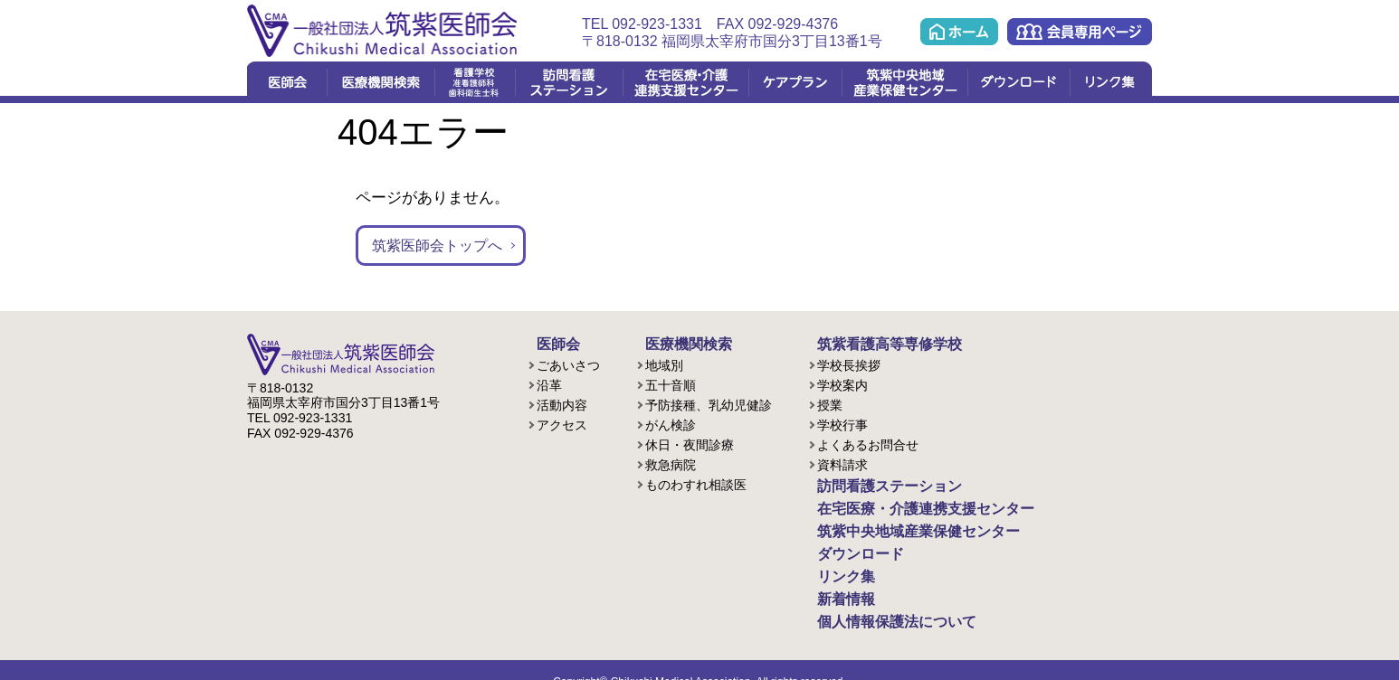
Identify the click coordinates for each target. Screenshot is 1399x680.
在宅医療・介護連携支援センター (685, 82)
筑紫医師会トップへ (441, 245)
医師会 (287, 82)
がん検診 (670, 423)
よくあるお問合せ (867, 443)
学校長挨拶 (848, 363)
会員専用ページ (1079, 31)
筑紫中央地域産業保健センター (904, 82)
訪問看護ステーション (569, 82)
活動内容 (562, 403)
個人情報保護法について (877, 602)
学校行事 (842, 423)
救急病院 (670, 463)
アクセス (562, 423)
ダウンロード (1018, 82)
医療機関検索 (380, 82)
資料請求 (842, 463)
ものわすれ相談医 (696, 483)
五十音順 (670, 383)
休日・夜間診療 (689, 443)
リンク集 (1111, 82)
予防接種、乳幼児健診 (708, 403)
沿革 (549, 383)
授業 (829, 403)
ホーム (959, 31)
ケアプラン (795, 82)
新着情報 (833, 582)
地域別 (664, 363)
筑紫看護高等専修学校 (871, 343)
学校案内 (842, 383)
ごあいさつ (568, 363)
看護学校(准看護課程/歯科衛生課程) (474, 82)
